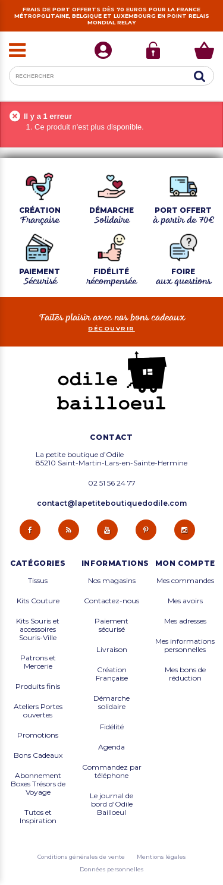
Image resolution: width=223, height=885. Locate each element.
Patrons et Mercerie (38, 662)
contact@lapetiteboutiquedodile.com (112, 503)
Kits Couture (38, 601)
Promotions (37, 735)
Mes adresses (185, 621)
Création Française (112, 674)
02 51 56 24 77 (112, 483)
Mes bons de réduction (185, 674)
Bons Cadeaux (38, 755)
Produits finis (37, 686)
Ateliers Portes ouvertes (38, 711)
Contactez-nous (111, 601)
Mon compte (185, 563)
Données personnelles (111, 869)
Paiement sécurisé (111, 625)
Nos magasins (112, 581)
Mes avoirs (185, 601)
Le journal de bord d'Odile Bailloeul (111, 804)
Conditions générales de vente (81, 856)
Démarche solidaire (111, 702)
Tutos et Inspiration (38, 816)
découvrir (111, 328)
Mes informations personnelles (185, 645)
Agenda (111, 747)
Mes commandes (185, 581)
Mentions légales (161, 856)
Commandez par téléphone (112, 771)
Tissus (38, 581)
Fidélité (112, 727)
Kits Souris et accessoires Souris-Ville (37, 629)
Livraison (111, 649)
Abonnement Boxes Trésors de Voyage (38, 783)
